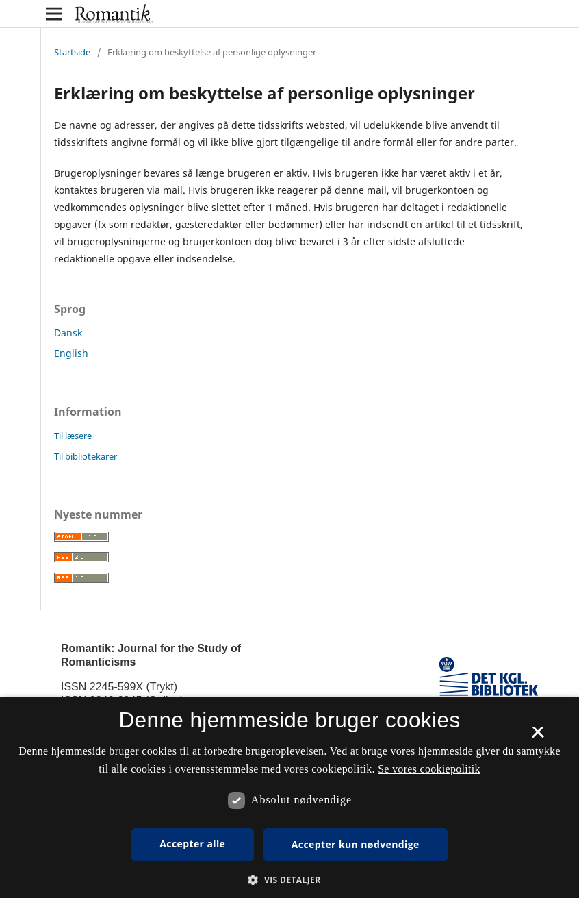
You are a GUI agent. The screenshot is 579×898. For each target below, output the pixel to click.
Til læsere (73, 435)
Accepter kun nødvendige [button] (356, 844)
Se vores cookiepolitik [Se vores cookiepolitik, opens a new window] (429, 769)
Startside (72, 52)
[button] (289, 879)
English (71, 353)
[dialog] (289, 797)
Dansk (68, 332)
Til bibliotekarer (85, 456)
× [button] (537, 737)
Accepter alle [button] (192, 843)
